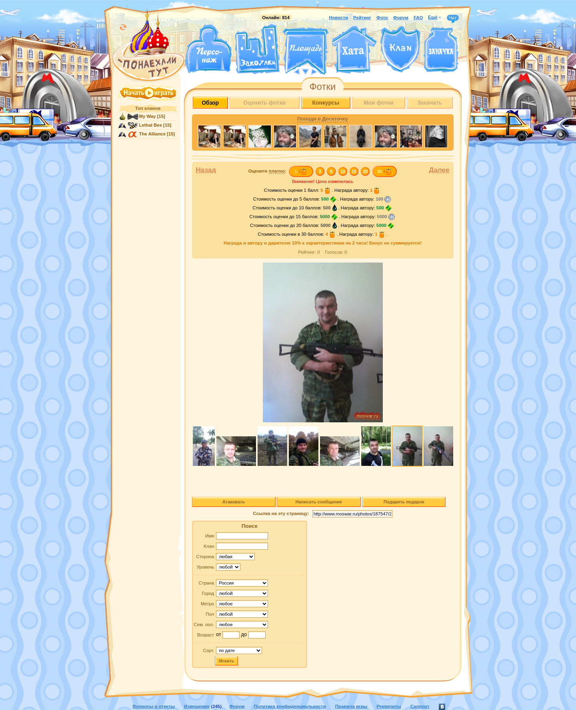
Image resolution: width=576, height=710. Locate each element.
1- (300, 171)
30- (384, 171)
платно (277, 171)
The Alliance (152, 133)
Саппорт (420, 706)
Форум (400, 17)
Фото (382, 17)
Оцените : (267, 171)
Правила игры (351, 706)
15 (354, 171)
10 (342, 171)
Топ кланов (147, 108)
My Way (147, 116)
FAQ (418, 17)
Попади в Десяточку (322, 119)
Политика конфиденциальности (290, 706)
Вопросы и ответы (153, 706)
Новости (338, 17)
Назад (206, 170)
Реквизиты (388, 706)
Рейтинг (362, 17)
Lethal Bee (150, 125)
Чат (453, 18)
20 (365, 171)
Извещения (196, 706)
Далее (439, 170)
